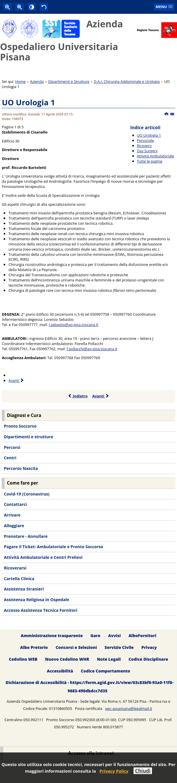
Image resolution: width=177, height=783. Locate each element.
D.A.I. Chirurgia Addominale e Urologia (127, 81)
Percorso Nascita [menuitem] (21, 468)
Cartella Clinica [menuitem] (19, 578)
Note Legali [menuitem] (109, 659)
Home (20, 81)
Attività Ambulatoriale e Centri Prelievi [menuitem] (43, 557)
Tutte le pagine (149, 161)
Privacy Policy (113, 771)
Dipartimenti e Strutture (69, 81)
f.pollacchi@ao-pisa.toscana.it (91, 348)
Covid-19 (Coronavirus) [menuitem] (26, 494)
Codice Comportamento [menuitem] (105, 671)
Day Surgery (147, 150)
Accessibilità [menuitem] (60, 671)
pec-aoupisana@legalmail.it (128, 708)
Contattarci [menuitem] (15, 504)
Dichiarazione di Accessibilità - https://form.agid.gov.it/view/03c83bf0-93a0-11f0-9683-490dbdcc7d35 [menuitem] (90, 687)
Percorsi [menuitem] (12, 447)
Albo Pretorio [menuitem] (34, 647)
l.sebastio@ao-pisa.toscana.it (73, 324)
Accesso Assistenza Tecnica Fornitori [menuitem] (40, 610)
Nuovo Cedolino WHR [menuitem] (67, 659)
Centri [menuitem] (10, 457)
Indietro (78, 396)
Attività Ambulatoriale (155, 156)
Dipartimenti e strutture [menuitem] (28, 436)
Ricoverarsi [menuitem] (15, 568)
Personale (145, 140)
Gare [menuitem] (95, 635)
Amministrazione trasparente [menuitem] (52, 635)
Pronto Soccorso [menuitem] (20, 426)
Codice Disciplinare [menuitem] (148, 659)
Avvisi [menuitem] (114, 635)
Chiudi (143, 770)
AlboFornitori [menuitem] (142, 635)
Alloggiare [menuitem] (14, 525)
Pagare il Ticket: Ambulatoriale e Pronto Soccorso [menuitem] (53, 546)
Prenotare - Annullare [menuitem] (25, 536)
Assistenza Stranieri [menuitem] (24, 589)
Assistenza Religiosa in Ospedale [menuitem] (36, 599)
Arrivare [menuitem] (12, 515)
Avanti (100, 396)
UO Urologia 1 (28, 102)
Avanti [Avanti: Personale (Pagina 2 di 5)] (16, 380)
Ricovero (144, 145)
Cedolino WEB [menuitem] (23, 659)
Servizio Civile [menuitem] (119, 647)
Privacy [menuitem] (149, 647)
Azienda (37, 81)
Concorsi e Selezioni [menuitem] (76, 647)
